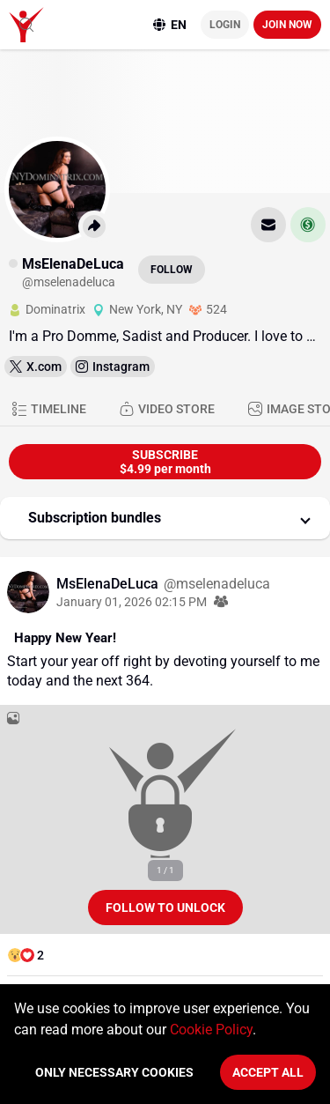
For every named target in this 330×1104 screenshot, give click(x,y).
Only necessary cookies (114, 1072)
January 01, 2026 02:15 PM (131, 602)
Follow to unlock (165, 907)
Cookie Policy (211, 1029)
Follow (171, 269)
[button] (165, 518)
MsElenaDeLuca (109, 583)
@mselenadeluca (217, 583)
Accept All (268, 1072)
